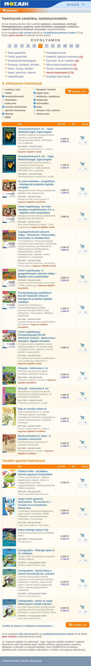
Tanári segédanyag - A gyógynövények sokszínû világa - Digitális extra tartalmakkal (37, 273)
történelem (9, 100)
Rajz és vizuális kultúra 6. (32, 409)
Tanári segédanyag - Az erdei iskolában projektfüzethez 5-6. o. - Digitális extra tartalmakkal (36, 209)
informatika (41, 103)
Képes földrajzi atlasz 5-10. (33, 530)
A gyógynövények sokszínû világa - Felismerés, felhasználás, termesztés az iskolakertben (37, 235)
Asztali (38, 661)
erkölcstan (41, 100)
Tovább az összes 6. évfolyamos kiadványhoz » (27, 626)
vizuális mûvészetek (14, 107)
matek (7, 93)
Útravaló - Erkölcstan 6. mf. (33, 388)
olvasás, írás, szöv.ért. (47, 110)
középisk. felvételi (45, 89)
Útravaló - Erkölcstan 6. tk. (33, 368)
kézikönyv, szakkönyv (47, 96)
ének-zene (9, 103)
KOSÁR (73, 91)
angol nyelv (41, 93)
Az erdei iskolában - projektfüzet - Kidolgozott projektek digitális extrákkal (36, 184)
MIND (6, 117)
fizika (38, 107)
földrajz (7, 114)
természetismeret (13, 96)
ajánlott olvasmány (14, 110)
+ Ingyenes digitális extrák (41, 227)
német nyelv (42, 114)
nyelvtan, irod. (11, 89)
